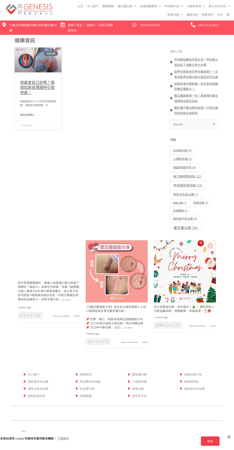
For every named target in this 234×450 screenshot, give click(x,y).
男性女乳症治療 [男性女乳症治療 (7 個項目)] (186, 194)
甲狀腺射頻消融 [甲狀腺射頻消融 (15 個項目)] (187, 185)
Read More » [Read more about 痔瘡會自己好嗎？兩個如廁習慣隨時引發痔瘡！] (27, 114)
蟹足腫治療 (127, 6)
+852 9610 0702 (150, 25)
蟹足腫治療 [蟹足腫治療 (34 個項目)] (185, 227)
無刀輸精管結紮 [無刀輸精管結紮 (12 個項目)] (187, 176)
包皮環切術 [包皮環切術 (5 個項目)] (182, 150)
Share (77, 315)
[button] (229, 436)
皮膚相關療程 (150, 6)
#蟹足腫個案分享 (100, 306)
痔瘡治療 (175, 14)
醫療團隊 (108, 6)
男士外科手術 (219, 6)
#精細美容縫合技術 (42, 295)
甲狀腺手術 (174, 6)
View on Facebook (61, 315)
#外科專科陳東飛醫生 (47, 291)
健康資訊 (192, 14)
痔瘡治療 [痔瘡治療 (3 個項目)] (200, 203)
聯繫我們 (208, 14)
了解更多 (63, 438)
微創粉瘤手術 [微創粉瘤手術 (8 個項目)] (184, 167)
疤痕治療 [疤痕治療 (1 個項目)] (180, 203)
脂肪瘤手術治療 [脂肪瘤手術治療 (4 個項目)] (185, 218)
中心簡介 (93, 6)
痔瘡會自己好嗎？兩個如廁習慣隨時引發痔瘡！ (37, 87)
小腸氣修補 (195, 6)
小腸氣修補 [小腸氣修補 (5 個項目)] (182, 159)
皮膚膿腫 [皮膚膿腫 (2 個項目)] (180, 210)
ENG (220, 14)
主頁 (80, 6)
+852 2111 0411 (208, 25)
